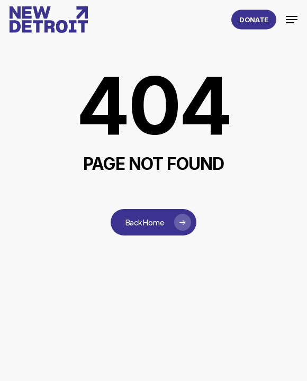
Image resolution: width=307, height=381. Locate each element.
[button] (291, 19)
